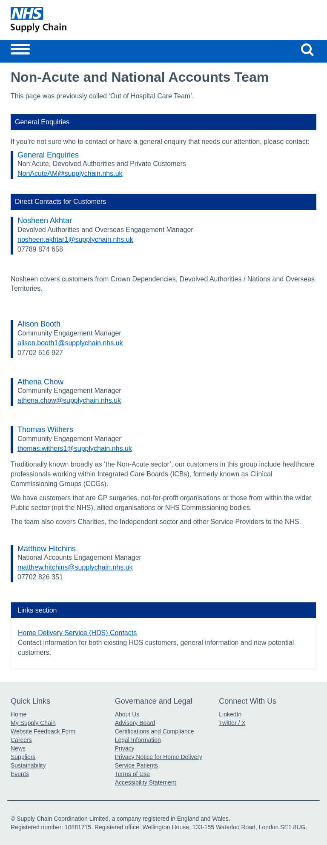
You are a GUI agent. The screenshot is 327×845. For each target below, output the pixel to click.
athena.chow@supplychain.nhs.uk (69, 400)
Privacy (125, 748)
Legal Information (138, 739)
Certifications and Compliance (154, 731)
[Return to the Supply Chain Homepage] (85, 19)
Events (20, 774)
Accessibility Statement (145, 782)
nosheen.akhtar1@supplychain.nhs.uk (75, 239)
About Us (127, 714)
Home (18, 714)
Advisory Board (135, 722)
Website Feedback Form (43, 731)
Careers (21, 739)
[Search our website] (307, 49)
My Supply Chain (33, 722)
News (18, 748)
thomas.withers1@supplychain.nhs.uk (74, 448)
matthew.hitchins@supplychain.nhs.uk (75, 567)
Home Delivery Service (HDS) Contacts (77, 632)
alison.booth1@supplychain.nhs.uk (70, 343)
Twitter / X (232, 722)
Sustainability (28, 765)
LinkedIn (230, 714)
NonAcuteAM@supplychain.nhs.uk (70, 173)
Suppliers (23, 756)
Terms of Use (132, 774)
